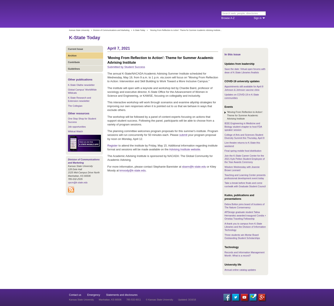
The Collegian (75, 106)
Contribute (74, 62)
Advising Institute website (184, 149)
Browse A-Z (228, 18)
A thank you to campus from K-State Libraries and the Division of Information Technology (245, 226)
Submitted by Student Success (126, 67)
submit (183, 134)
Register (112, 145)
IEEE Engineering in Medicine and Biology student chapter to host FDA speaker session (243, 126)
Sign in (258, 18)
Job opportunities (77, 126)
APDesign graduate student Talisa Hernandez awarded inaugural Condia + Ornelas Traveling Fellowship (245, 215)
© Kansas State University (159, 299)
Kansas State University (104, 14)
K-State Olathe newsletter (81, 85)
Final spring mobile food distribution (243, 150)
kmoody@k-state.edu (132, 170)
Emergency (93, 294)
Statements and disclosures (121, 294)
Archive (72, 55)
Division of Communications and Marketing (111, 30)
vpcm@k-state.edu (78, 182)
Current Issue (75, 49)
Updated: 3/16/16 (187, 299)
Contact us (75, 294)
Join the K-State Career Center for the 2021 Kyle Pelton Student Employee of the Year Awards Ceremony (245, 159)
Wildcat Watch (75, 131)
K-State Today (139, 30)
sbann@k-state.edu (194, 166)
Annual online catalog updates (240, 270)
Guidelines (74, 69)
